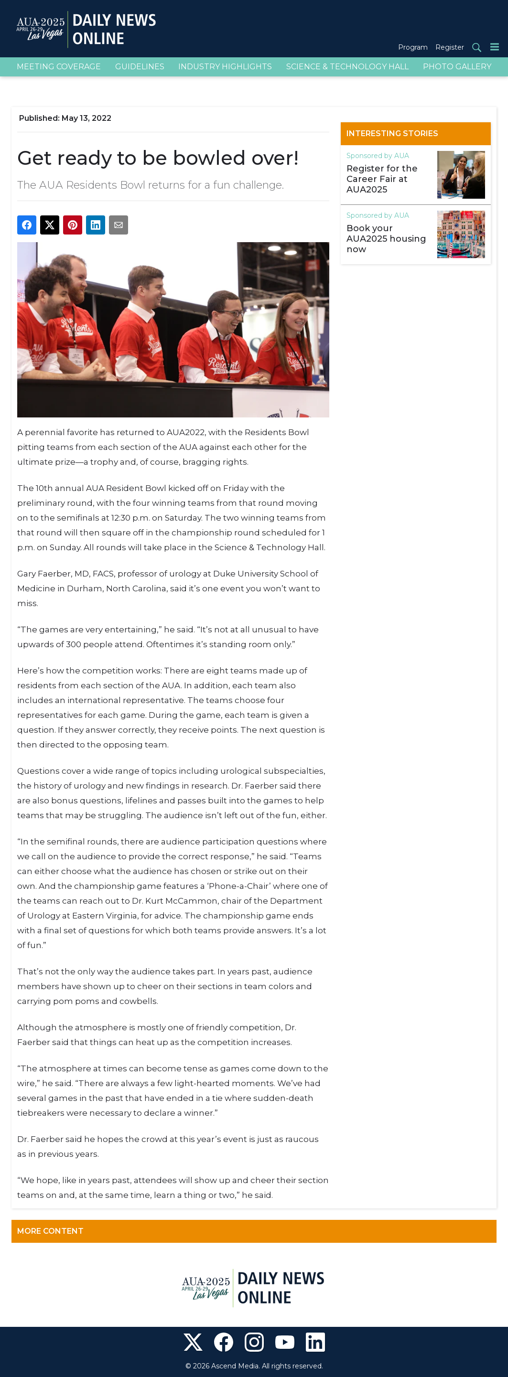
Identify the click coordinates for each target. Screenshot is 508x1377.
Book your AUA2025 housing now (386, 239)
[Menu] (494, 47)
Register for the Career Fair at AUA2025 (382, 179)
